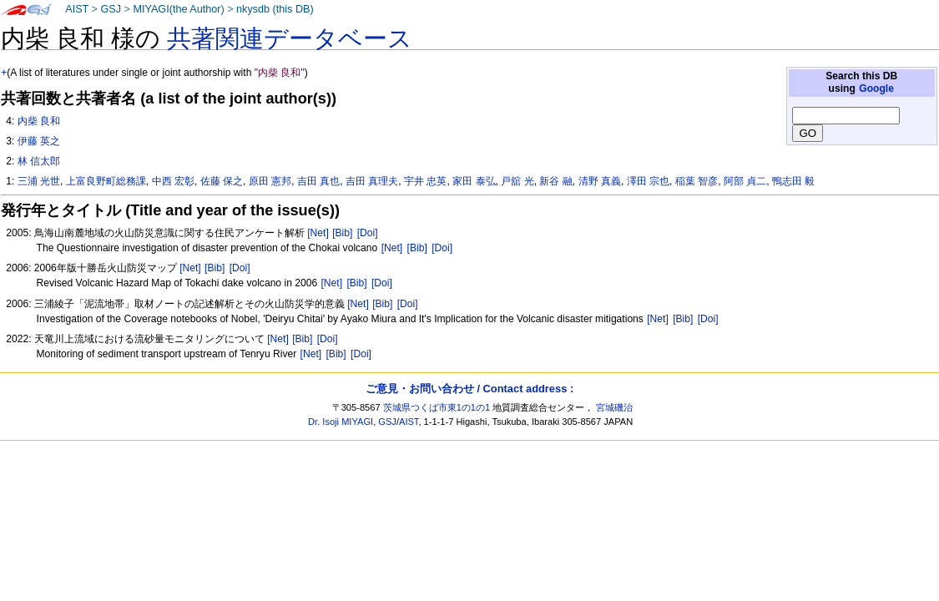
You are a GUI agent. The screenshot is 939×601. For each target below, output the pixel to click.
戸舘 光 (517, 181)
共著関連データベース (289, 38)
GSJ (110, 9)
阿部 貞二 (745, 181)
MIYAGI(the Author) (178, 9)
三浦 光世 (39, 181)
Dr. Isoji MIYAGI (340, 422)
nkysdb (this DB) (275, 9)
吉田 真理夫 (372, 181)
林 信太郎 (39, 161)
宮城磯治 (614, 407)
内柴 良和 (39, 121)
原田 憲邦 (270, 181)
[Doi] (367, 233)
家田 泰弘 (473, 181)
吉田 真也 (318, 181)
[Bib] (342, 233)
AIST (76, 9)
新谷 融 (555, 181)
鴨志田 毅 (793, 181)
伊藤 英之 (39, 141)
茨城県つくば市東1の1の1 (437, 407)
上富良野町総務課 (106, 181)
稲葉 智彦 (696, 181)
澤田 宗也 (648, 181)
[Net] (318, 233)
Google (876, 88)
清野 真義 (599, 181)
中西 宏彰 (173, 181)
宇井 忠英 (425, 181)
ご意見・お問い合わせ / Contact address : (469, 388)
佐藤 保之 (221, 181)
